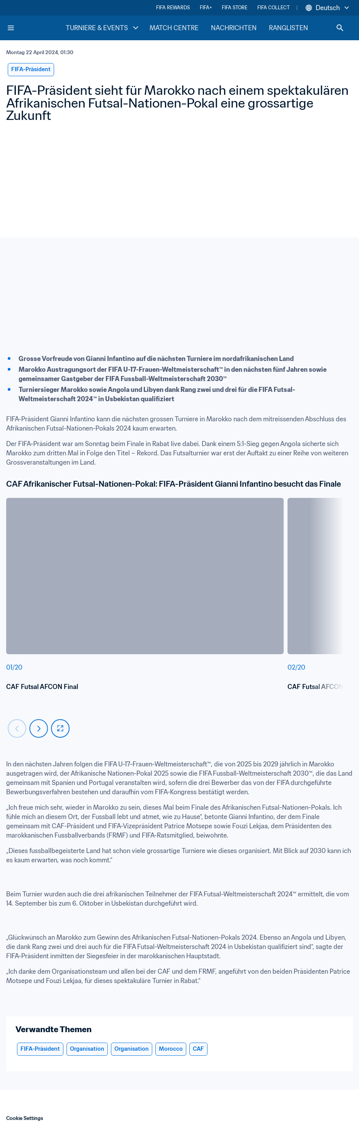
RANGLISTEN (288, 28)
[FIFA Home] (36, 28)
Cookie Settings (24, 1118)
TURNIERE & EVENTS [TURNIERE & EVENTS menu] (103, 27)
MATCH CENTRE (174, 28)
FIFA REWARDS (173, 7)
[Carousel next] (38, 728)
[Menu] (10, 27)
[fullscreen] (60, 728)
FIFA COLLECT (273, 7)
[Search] (340, 28)
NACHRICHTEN (234, 28)
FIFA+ (206, 7)
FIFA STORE (234, 7)
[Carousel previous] (17, 728)
